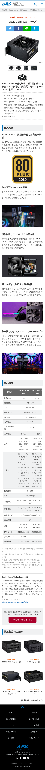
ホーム (11, 712)
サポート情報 (34, 725)
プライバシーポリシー (26, 763)
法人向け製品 (34, 719)
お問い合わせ (34, 738)
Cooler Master (13, 10)
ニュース (11, 725)
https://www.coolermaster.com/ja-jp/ (15, 602)
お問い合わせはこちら (23, 620)
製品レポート (11, 732)
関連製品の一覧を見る (31, 700)
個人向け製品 (11, 719)
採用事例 (33, 732)
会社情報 (11, 738)
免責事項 (14, 763)
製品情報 (5, 10)
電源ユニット (24, 10)
